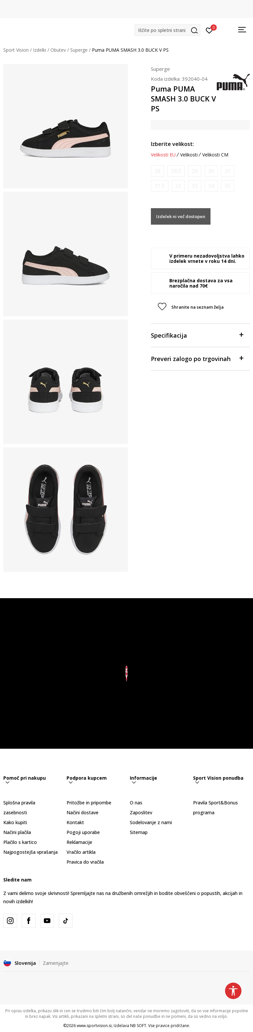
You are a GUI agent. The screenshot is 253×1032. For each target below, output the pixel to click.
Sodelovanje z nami (151, 822)
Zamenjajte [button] (56, 963)
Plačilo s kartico (20, 842)
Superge (79, 50)
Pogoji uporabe (83, 832)
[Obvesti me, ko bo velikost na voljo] (157, 171)
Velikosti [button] (189, 154)
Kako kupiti (15, 822)
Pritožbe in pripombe (89, 802)
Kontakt (75, 822)
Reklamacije (79, 842)
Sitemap (139, 832)
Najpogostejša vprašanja (30, 852)
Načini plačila (17, 832)
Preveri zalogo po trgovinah (197, 358)
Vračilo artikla (81, 852)
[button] (167, 30)
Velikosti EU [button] (163, 154)
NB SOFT (138, 1025)
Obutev (58, 50)
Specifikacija (197, 334)
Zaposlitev (141, 812)
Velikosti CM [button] (215, 154)
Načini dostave (82, 812)
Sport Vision (16, 50)
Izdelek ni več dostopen (180, 216)
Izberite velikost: (172, 144)
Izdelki (39, 50)
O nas (136, 802)
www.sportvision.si (94, 1025)
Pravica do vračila (85, 862)
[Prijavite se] (209, 30)
